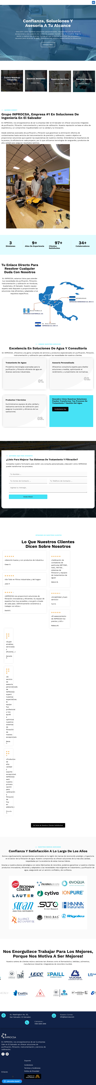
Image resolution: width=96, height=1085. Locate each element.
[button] (93, 2)
